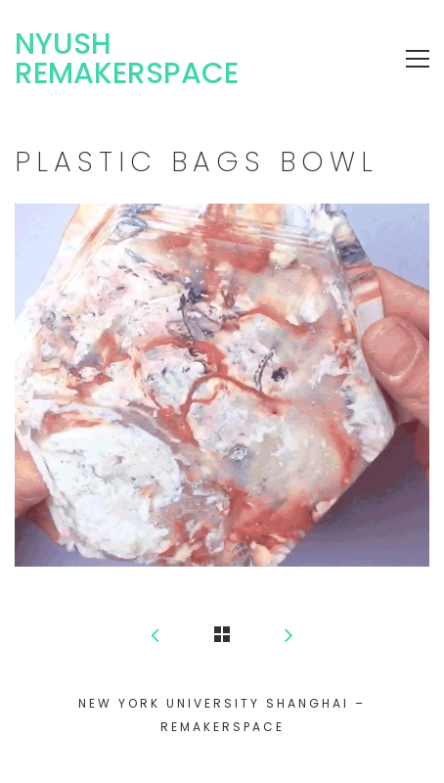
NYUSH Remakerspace (127, 58)
